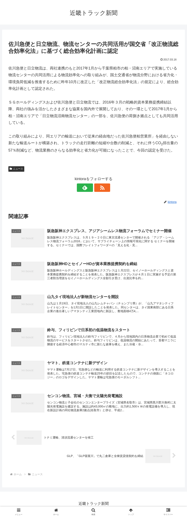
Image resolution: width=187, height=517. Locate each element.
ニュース (16, 168)
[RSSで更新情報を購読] (98, 187)
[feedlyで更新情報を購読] (89, 187)
